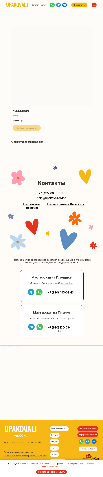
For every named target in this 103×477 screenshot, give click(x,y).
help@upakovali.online (51, 198)
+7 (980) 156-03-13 (59, 329)
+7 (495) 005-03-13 (52, 193)
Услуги (44, 5)
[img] (81, 441)
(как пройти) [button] (66, 283)
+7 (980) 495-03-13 (61, 292)
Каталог (35, 5)
